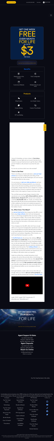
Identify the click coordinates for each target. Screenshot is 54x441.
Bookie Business (34, 429)
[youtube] (47, 404)
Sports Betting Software (20, 401)
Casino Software (20, 416)
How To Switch (7, 420)
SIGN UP (45, 127)
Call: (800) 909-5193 (30, 2)
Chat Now (39, 2)
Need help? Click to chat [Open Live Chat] (22, 63)
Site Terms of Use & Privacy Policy (31, 434)
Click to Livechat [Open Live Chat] (27, 354)
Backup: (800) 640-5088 (31, 63)
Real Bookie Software (34, 420)
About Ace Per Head (7, 413)
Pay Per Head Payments (6, 409)
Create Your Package (11, 2)
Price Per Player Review (34, 425)
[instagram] (47, 401)
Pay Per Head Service (33, 401)
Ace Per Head (19, 434)
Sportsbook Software (20, 409)
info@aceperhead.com (27, 352)
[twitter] (47, 414)
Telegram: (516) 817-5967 (27, 340)
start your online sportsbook (28, 182)
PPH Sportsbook (20, 413)
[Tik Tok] (47, 408)
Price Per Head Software (34, 415)
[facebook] (47, 411)
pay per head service (19, 212)
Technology (7, 405)
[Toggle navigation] (51, 15)
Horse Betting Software (20, 419)
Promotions (7, 423)
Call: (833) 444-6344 (27, 346)
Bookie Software (20, 405)
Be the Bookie (6, 417)
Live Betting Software (20, 424)
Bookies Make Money (34, 406)
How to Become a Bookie (33, 410)
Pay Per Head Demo (6, 401)
